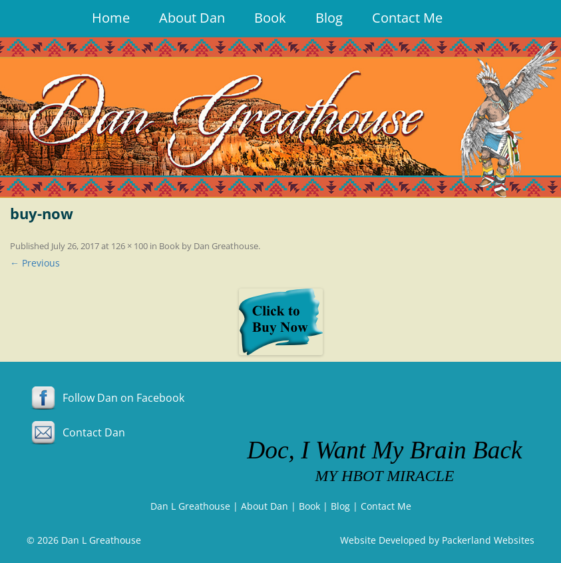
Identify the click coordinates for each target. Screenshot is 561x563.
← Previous (35, 263)
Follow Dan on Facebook (105, 397)
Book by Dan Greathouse (208, 246)
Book (270, 18)
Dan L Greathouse (190, 506)
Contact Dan (76, 432)
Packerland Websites (488, 540)
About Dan (192, 18)
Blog (329, 18)
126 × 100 (129, 246)
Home (111, 18)
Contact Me (407, 18)
